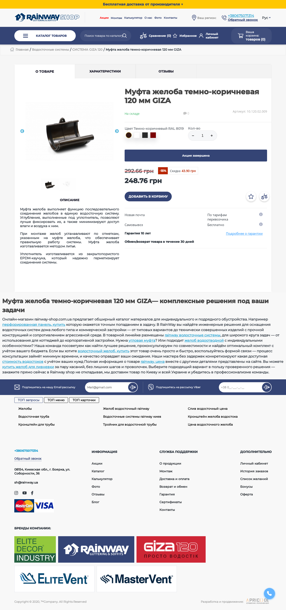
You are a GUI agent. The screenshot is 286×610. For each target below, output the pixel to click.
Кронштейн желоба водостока (213, 417)
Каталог (98, 471)
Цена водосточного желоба (210, 424)
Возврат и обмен (173, 487)
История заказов (254, 471)
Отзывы (98, 494)
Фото (158, 17)
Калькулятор (133, 17)
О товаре (44, 71)
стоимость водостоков (22, 362)
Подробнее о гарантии (244, 233)
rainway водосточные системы (192, 335)
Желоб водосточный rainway (126, 409)
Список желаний (254, 479)
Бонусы (246, 487)
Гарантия (167, 494)
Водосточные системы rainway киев (132, 417)
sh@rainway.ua (26, 482)
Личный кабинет (208, 35)
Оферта (246, 494)
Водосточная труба (33, 417)
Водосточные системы (50, 50)
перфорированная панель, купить (33, 325)
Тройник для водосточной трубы (130, 424)
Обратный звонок (27, 458)
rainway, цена (152, 362)
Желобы (25, 409)
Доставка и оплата (174, 479)
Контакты (170, 17)
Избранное (185, 35)
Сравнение (155, 35)
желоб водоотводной (204, 340)
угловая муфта (142, 340)
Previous (22, 131)
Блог (95, 502)
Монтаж (116, 18)
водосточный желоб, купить (103, 351)
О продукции (170, 463)
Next (117, 131)
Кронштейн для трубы (36, 424)
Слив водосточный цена (207, 409)
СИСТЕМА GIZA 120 (87, 50)
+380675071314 (241, 16)
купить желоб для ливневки (28, 367)
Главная (22, 50)
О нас (148, 17)
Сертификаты (170, 502)
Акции (104, 17)
